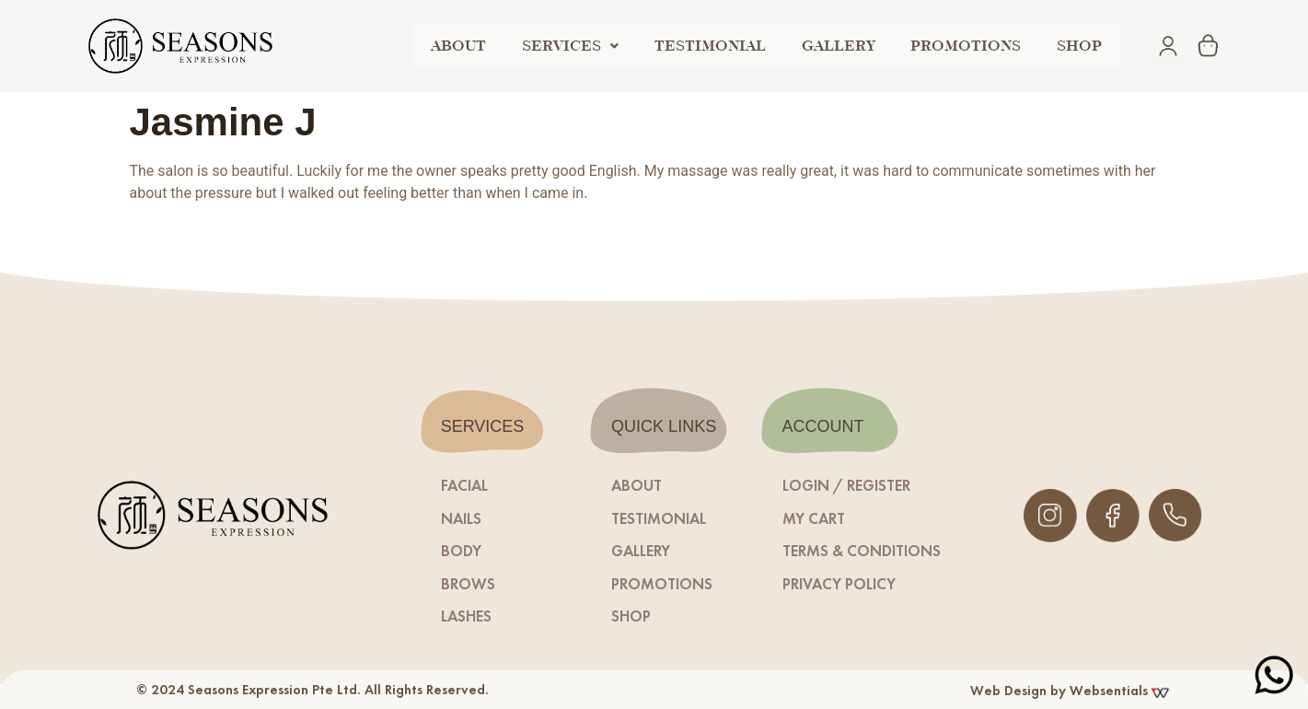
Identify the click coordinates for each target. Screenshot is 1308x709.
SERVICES (591, 45)
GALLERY (851, 45)
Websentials (1121, 690)
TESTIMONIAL (727, 45)
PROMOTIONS (975, 45)
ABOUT (485, 45)
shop (1082, 45)
